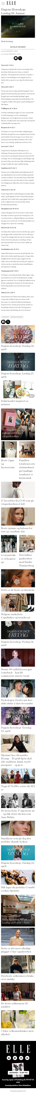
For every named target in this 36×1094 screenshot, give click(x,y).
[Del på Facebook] (16, 58)
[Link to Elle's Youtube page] (21, 1058)
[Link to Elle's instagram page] (9, 1058)
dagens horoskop (17, 317)
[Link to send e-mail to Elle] (27, 1058)
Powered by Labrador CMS (18, 1091)
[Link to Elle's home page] (18, 1049)
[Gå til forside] (11, 3)
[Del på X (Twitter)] (20, 58)
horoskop (5, 317)
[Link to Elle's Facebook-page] (15, 1058)
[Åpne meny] (3, 3)
